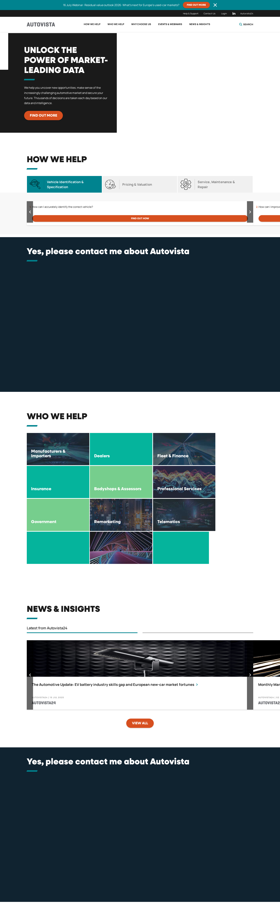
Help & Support (191, 13)
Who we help (116, 24)
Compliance (168, 887)
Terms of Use (141, 887)
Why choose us (141, 24)
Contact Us (210, 13)
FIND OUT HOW (140, 218)
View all (140, 690)
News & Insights (199, 24)
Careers (221, 887)
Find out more (196, 5)
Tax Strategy (196, 887)
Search (246, 24)
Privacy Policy (76, 887)
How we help (92, 24)
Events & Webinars (170, 24)
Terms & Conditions (109, 887)
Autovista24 (246, 13)
